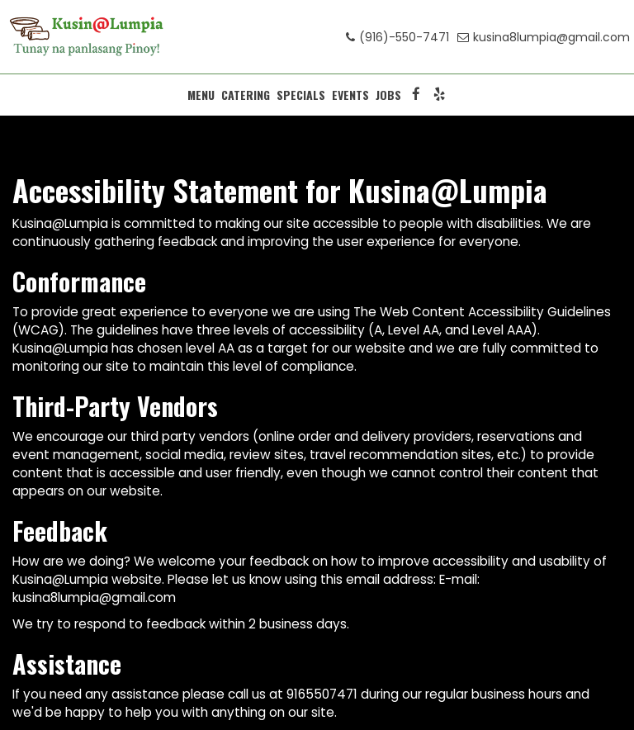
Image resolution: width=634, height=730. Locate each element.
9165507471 (321, 694)
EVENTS (350, 95)
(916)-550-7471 (397, 37)
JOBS (388, 95)
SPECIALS (301, 95)
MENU (201, 95)
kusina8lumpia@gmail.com (543, 37)
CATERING (245, 95)
